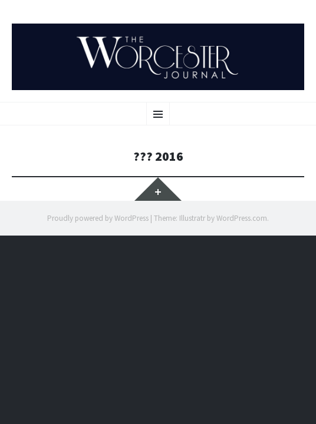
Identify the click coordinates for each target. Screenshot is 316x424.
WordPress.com (241, 218)
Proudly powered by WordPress (98, 218)
